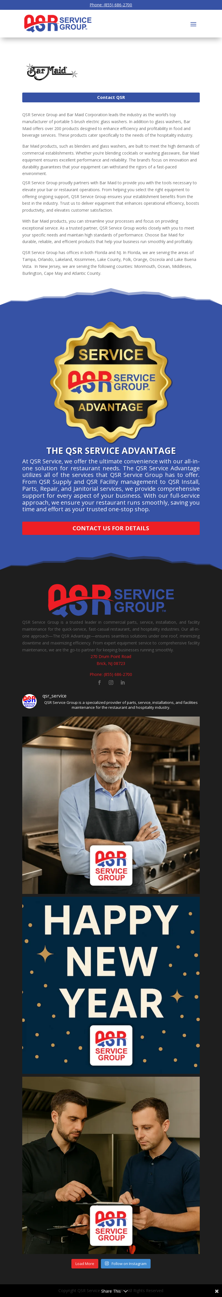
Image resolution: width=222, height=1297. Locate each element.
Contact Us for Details (111, 528)
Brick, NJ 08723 (111, 663)
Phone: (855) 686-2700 (111, 4)
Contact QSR (111, 97)
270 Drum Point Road (110, 656)
